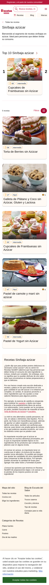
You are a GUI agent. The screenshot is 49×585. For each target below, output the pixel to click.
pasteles (22, 403)
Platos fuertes (7, 526)
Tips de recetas (30, 507)
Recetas (18, 15)
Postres (5, 533)
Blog (30, 15)
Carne (4, 530)
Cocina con (6, 497)
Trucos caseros (30, 500)
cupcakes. (32, 411)
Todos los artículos (32, 496)
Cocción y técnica (31, 503)
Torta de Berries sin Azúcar (15, 411)
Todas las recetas (12, 22)
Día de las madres (9, 537)
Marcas (42, 15)
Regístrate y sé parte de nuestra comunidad (24, 2)
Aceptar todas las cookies (24, 580)
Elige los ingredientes (10, 501)
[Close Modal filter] (44, 110)
